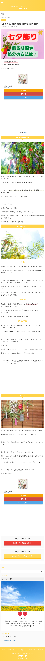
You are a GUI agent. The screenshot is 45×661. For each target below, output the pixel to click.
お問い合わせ (24, 650)
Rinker (8, 87)
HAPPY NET (22, 8)
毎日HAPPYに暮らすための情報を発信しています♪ (22, 653)
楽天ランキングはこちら (22, 543)
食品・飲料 (9, 649)
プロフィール (32, 649)
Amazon (23, 90)
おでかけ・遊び (16, 649)
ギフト (26, 649)
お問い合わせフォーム (9, 640)
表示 (25, 132)
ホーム (3, 649)
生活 (22, 649)
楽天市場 (23, 94)
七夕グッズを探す (8, 86)
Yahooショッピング (23, 98)
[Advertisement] (22, 116)
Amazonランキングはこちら (22, 556)
